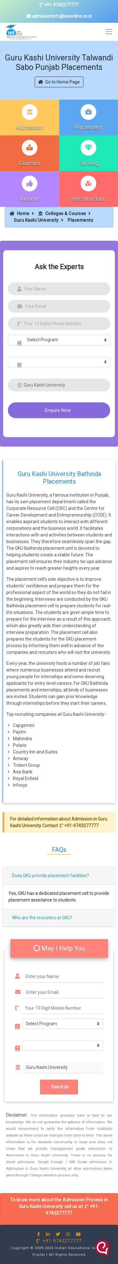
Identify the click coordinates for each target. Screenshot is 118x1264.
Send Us (59, 1086)
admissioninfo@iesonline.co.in (59, 16)
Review (29, 198)
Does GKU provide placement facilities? (50, 875)
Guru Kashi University (36, 220)
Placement (88, 127)
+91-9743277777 (59, 4)
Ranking (88, 163)
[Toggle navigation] (109, 31)
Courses (29, 163)
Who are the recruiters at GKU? (42, 917)
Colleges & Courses (62, 213)
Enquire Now (58, 410)
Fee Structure (88, 198)
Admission (29, 127)
